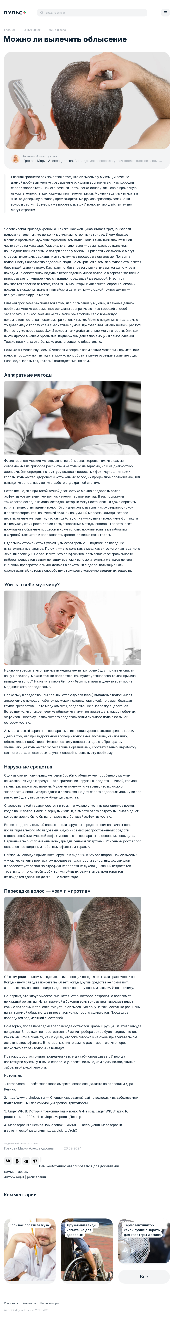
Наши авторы (49, 1303)
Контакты (29, 1303)
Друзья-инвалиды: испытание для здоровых (82, 1230)
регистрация (37, 1177)
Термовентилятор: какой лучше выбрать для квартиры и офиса (142, 1230)
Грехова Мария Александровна (48, 161)
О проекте (11, 1303)
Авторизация (14, 1177)
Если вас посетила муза (29, 1225)
